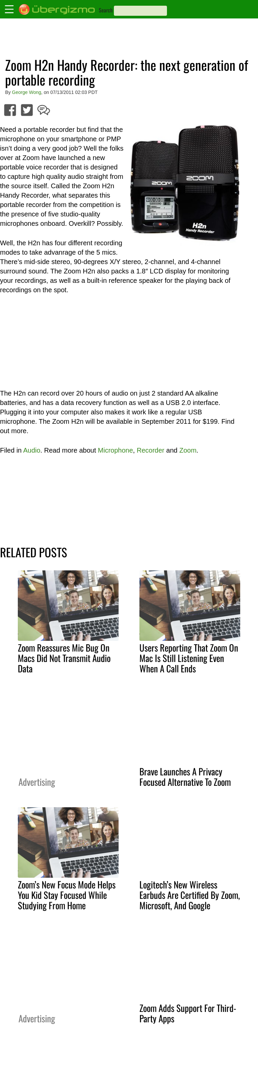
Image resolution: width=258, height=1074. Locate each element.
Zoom (188, 450)
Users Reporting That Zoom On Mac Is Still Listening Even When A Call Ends (188, 658)
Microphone (115, 450)
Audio (31, 450)
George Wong (26, 92)
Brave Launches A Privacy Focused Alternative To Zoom (185, 776)
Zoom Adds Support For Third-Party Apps (187, 1013)
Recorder (150, 450)
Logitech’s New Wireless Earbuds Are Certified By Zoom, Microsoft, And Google (189, 895)
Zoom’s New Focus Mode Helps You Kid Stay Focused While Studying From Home (67, 895)
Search (106, 10)
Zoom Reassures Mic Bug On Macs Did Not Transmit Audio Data (64, 658)
